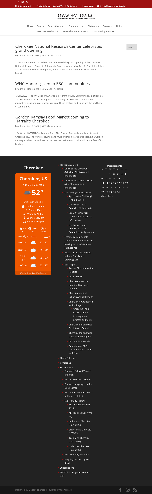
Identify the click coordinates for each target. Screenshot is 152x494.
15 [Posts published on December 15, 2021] (110, 182)
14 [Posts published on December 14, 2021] (106, 182)
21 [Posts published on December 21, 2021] (106, 187)
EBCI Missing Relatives (103, 31)
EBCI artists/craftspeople (77, 379)
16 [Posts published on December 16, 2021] (114, 182)
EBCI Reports (71, 264)
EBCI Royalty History (74, 400)
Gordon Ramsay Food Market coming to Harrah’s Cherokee (52, 119)
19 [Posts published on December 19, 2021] (126, 182)
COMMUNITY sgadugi (53, 88)
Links (119, 26)
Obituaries (93, 26)
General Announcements (75, 31)
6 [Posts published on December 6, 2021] (102, 178)
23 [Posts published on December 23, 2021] (114, 187)
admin (21, 55)
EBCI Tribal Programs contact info (111, 6)
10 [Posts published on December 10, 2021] (118, 178)
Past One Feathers (46, 31)
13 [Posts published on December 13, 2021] (102, 182)
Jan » (110, 196)
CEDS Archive (75, 276)
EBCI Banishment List (80, 341)
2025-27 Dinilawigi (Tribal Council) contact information (80, 216)
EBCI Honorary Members (77, 454)
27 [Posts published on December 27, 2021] (102, 192)
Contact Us (58, 6)
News (30, 26)
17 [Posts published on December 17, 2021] (118, 182)
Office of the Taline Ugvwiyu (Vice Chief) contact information (78, 184)
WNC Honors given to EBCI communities (52, 83)
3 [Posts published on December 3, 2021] (118, 173)
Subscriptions (88, 6)
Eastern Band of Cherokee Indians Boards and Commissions (77, 256)
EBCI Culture (71, 6)
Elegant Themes (37, 489)
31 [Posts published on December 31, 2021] (118, 192)
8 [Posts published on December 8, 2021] (110, 178)
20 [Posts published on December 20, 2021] (102, 187)
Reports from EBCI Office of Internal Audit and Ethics (80, 350)
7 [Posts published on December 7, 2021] (106, 178)
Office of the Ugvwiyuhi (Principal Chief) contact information (76, 172)
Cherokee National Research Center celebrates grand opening (58, 48)
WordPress (66, 489)
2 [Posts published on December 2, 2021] (114, 173)
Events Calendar (56, 26)
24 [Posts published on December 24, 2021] (118, 187)
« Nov (103, 196)
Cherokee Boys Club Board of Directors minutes (79, 285)
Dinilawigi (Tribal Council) (77, 192)
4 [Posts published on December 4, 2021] (122, 173)
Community (74, 26)
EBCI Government (23, 6)
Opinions (107, 26)
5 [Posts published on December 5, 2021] (125, 173)
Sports (40, 26)
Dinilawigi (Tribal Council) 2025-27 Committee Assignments (81, 229)
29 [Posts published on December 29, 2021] (110, 192)
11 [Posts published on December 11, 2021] (122, 178)
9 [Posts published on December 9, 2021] (114, 178)
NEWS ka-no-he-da (51, 55)
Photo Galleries (43, 6)
